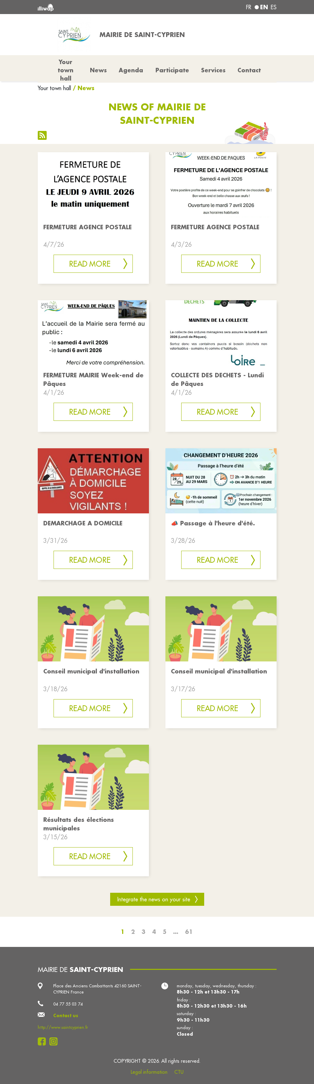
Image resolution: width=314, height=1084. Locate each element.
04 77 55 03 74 (68, 1004)
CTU (179, 1072)
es (274, 7)
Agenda (131, 70)
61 (189, 931)
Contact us (65, 1015)
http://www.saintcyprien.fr (63, 1027)
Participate (172, 70)
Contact (249, 70)
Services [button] (213, 70)
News (98, 70)
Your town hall (54, 88)
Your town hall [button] (65, 70)
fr (248, 7)
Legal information (149, 1072)
